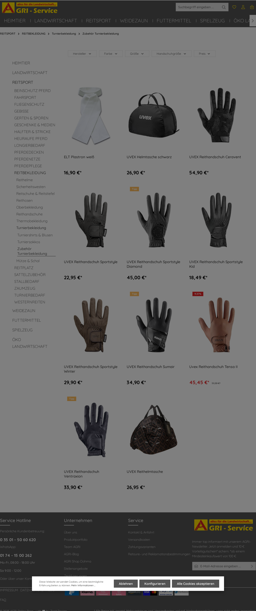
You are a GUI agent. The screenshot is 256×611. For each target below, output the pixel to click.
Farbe (111, 54)
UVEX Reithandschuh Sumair (151, 367)
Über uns (70, 532)
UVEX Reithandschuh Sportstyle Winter (90, 369)
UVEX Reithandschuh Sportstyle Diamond (153, 264)
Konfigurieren (154, 584)
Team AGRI (72, 547)
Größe (137, 54)
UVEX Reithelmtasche (145, 471)
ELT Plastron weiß (79, 157)
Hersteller (82, 54)
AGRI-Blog (71, 554)
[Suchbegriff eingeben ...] (197, 7)
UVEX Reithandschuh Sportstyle (90, 262)
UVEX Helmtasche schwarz (149, 157)
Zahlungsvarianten (141, 547)
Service (135, 520)
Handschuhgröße (172, 54)
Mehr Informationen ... (83, 585)
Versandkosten (139, 540)
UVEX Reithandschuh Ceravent (215, 157)
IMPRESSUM (9, 590)
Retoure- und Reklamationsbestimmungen (159, 554)
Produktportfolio (75, 540)
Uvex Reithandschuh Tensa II (213, 367)
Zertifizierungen (75, 576)
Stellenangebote (76, 569)
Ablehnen (126, 584)
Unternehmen (78, 520)
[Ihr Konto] (243, 7)
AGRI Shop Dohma (77, 561)
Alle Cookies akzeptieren (195, 584)
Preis (205, 54)
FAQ (3, 600)
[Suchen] (224, 7)
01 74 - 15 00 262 (16, 555)
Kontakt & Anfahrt (141, 532)
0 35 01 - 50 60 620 (18, 539)
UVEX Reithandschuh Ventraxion (81, 474)
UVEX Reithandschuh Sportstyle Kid (216, 264)
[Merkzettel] (234, 7)
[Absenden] (252, 566)
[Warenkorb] (252, 7)
